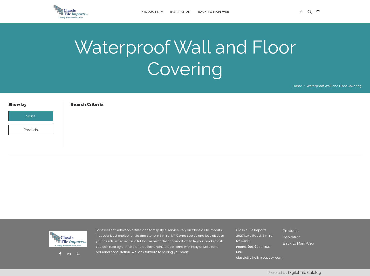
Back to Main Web (298, 243)
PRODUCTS (152, 12)
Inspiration (292, 237)
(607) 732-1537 (259, 246)
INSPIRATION (181, 12)
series (30, 118)
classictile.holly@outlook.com (259, 257)
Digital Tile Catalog (304, 272)
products (31, 132)
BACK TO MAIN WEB (214, 12)
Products (290, 231)
